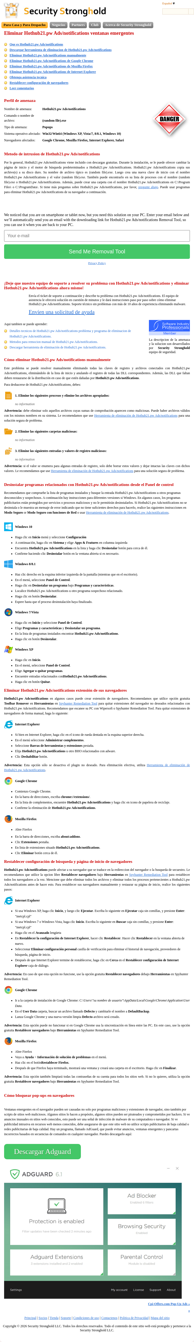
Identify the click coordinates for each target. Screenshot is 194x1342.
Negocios (58, 25)
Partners (78, 25)
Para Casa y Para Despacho (25, 25)
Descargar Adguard (42, 1152)
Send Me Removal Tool (97, 251)
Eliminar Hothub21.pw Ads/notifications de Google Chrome (51, 61)
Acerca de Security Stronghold (128, 25)
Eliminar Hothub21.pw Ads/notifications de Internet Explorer (53, 72)
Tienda (53, 1318)
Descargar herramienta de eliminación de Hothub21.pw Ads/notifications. (58, 347)
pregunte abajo (148, 187)
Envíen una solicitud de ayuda (62, 312)
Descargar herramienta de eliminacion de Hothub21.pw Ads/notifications (60, 50)
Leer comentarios (22, 88)
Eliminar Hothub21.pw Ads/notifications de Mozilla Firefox (51, 66)
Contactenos (109, 1318)
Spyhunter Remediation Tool (78, 703)
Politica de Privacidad (134, 1318)
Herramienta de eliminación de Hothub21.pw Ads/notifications (136, 415)
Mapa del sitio (160, 1318)
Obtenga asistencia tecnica (28, 77)
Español (168, 3)
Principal (30, 1318)
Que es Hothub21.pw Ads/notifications (36, 44)
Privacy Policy (97, 263)
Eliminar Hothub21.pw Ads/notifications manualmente (48, 55)
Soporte (66, 1318)
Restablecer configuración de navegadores (39, 83)
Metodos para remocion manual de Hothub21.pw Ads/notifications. (54, 342)
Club (94, 25)
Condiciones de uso (86, 1318)
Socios (43, 1318)
